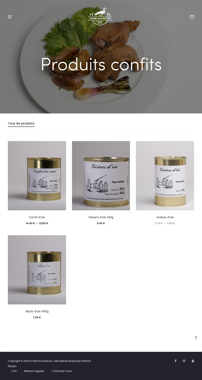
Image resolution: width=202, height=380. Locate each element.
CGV (14, 371)
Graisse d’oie (165, 217)
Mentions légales (34, 371)
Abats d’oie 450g (37, 311)
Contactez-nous (62, 371)
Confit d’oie (37, 217)
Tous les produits (21, 123)
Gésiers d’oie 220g (101, 217)
